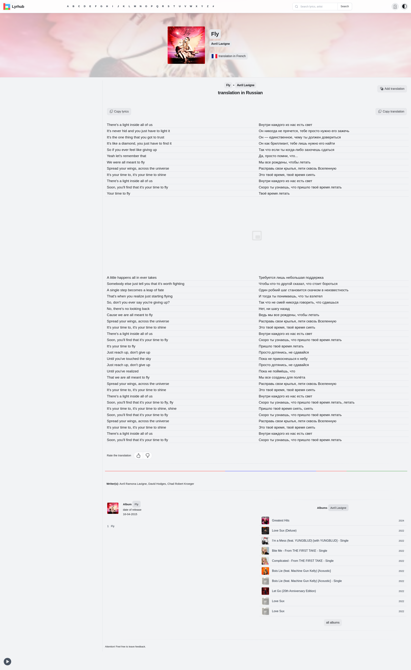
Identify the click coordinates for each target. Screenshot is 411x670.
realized (133, 369)
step (125, 289)
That (111, 375)
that (138, 137)
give (144, 350)
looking (137, 307)
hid (126, 131)
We (110, 162)
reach (120, 350)
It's (110, 131)
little (114, 276)
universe (165, 168)
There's (113, 125)
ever (126, 149)
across (146, 168)
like (116, 143)
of (149, 125)
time (125, 174)
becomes (137, 289)
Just (111, 350)
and (132, 131)
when (123, 295)
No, (110, 307)
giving (149, 149)
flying (171, 295)
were (118, 162)
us (153, 125)
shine (164, 174)
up (157, 149)
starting (160, 295)
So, (110, 301)
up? (170, 301)
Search (345, 6)
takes (154, 276)
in (140, 276)
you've (121, 356)
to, (131, 174)
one (122, 137)
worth (171, 282)
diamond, (130, 143)
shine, (165, 406)
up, (128, 350)
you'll (122, 186)
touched (134, 356)
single (115, 289)
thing (130, 137)
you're (150, 301)
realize (141, 295)
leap (152, 289)
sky (150, 356)
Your (111, 192)
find (169, 143)
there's (120, 307)
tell (143, 282)
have (154, 131)
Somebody (116, 282)
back (148, 307)
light (127, 125)
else (130, 282)
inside (136, 125)
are (128, 313)
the (116, 137)
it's (136, 174)
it (172, 131)
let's (120, 155)
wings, (134, 168)
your (124, 168)
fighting (182, 282)
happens (125, 276)
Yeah (111, 155)
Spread (113, 168)
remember (133, 155)
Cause (113, 313)
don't (118, 301)
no (128, 307)
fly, (170, 399)
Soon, (112, 186)
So (109, 149)
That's (112, 295)
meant (133, 162)
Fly (136, 500)
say (141, 301)
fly (145, 162)
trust (163, 137)
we (121, 313)
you (139, 131)
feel (134, 149)
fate (164, 289)
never (118, 131)
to (161, 131)
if (113, 149)
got (152, 137)
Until (111, 356)
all (144, 125)
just (146, 131)
